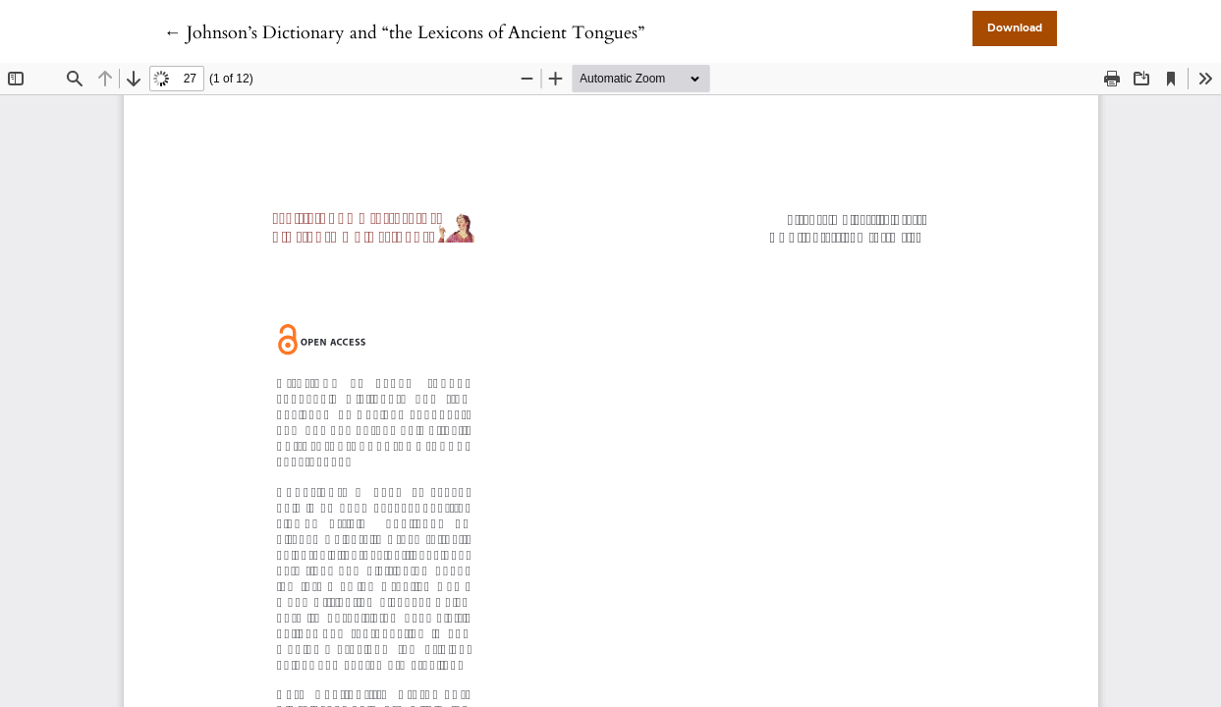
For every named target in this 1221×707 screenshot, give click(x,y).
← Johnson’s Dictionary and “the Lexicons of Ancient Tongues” (404, 33)
